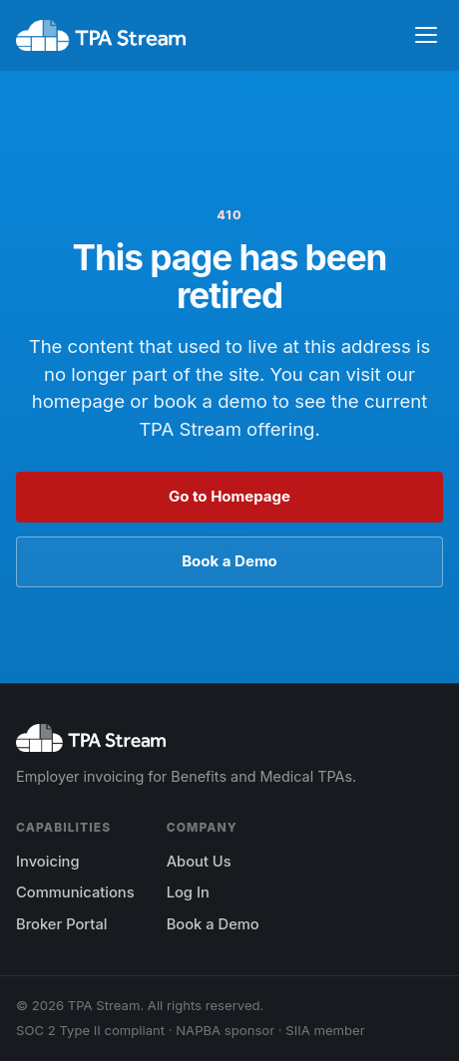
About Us (199, 862)
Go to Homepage (229, 496)
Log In (188, 892)
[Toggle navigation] (425, 35)
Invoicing (48, 862)
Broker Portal (61, 924)
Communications (75, 892)
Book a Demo (229, 560)
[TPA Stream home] (101, 36)
